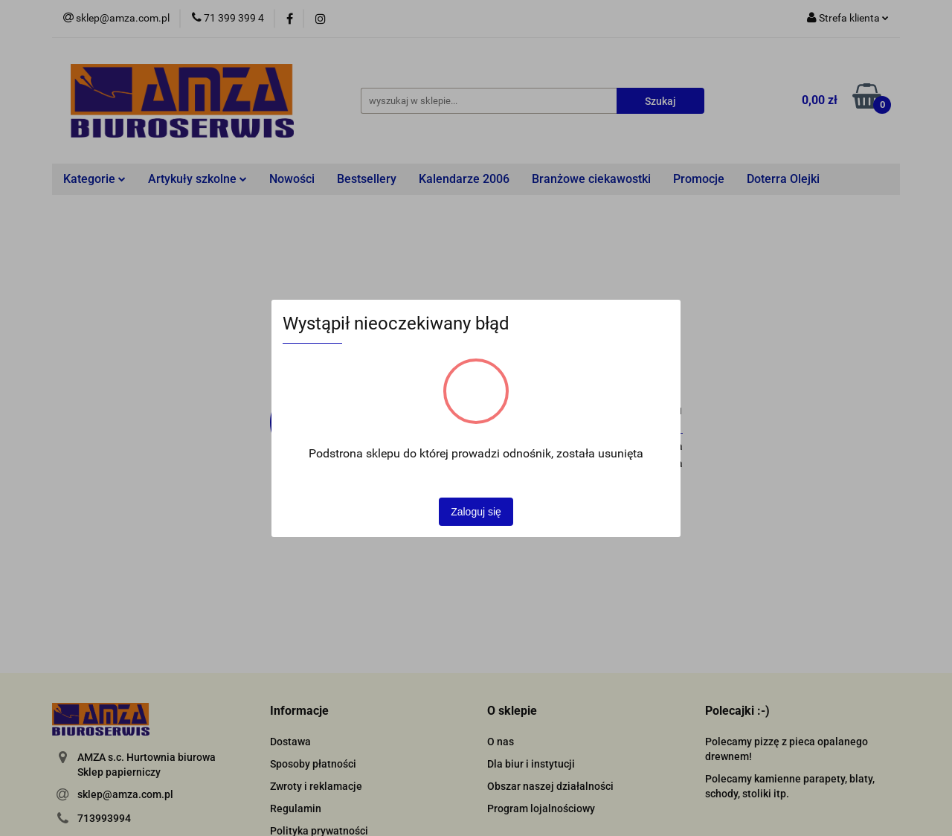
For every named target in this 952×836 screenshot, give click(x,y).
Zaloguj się (476, 512)
